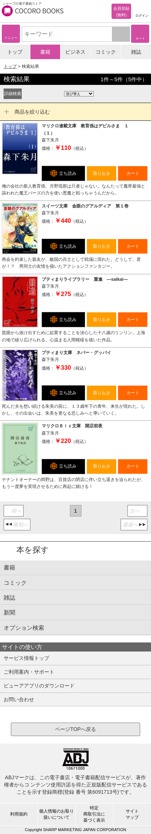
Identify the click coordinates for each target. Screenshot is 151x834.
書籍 (45, 52)
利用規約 (19, 814)
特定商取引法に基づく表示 (94, 814)
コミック (106, 52)
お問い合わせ (19, 699)
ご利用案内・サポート (29, 672)
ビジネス (75, 52)
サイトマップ (132, 814)
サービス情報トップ (26, 658)
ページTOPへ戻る (75, 729)
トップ (14, 52)
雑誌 (136, 52)
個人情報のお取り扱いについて (56, 814)
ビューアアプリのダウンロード (39, 686)
